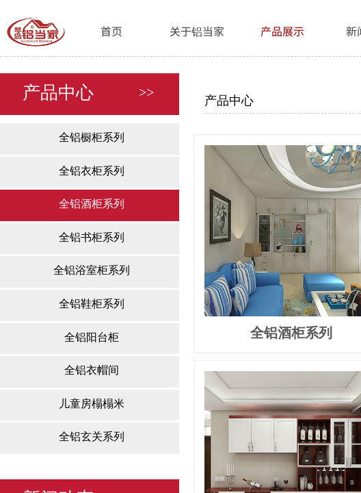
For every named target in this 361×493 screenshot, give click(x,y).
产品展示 (282, 31)
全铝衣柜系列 (91, 171)
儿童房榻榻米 (91, 403)
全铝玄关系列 (91, 436)
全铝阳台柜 (91, 337)
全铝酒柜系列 (91, 204)
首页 (111, 31)
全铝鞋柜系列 (91, 303)
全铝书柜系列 (91, 237)
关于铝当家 (197, 31)
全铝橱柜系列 (91, 137)
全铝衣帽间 (91, 370)
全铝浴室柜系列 (91, 270)
